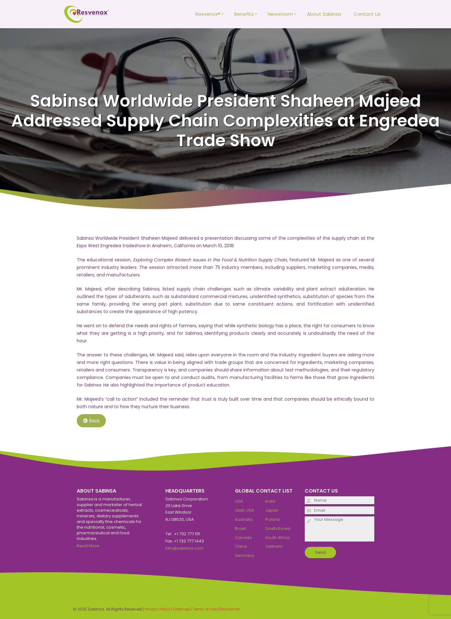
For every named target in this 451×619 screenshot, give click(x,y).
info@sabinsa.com (184, 548)
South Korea (277, 528)
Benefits (248, 14)
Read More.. (89, 546)
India (270, 501)
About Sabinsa (324, 14)
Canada (243, 538)
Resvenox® (211, 14)
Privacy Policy (157, 609)
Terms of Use (204, 609)
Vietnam (274, 546)
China (241, 546)
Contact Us (367, 14)
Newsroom (284, 14)
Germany (244, 555)
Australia (244, 519)
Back (91, 421)
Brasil (240, 528)
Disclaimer (230, 609)
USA (239, 501)
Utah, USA (244, 510)
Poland (272, 519)
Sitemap (181, 609)
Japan (271, 510)
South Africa (277, 538)
